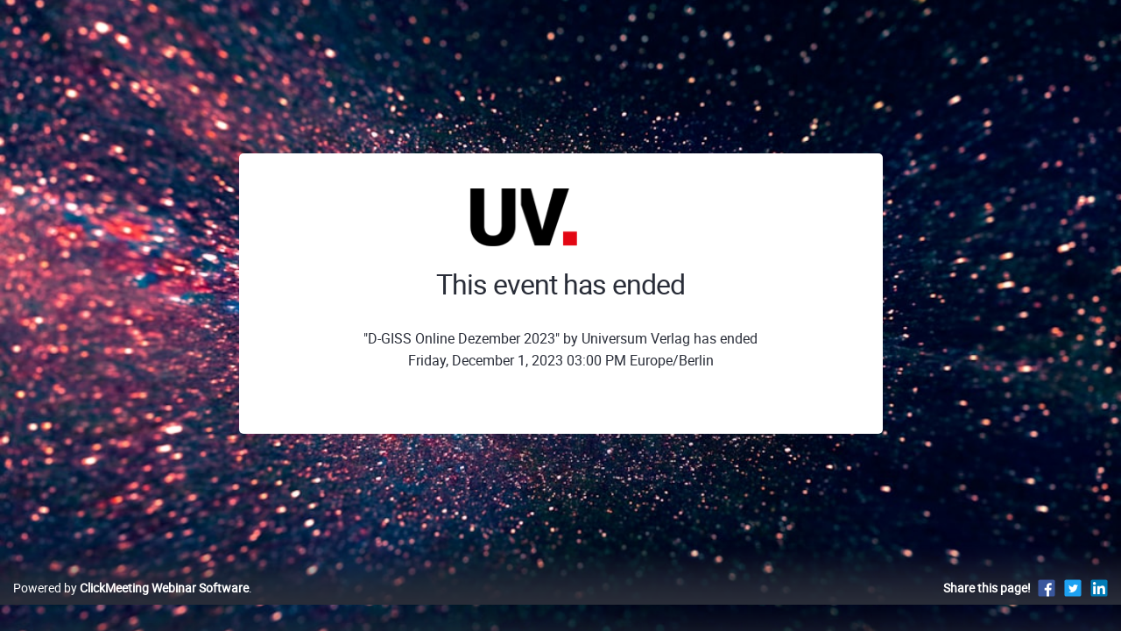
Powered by (131, 606)
